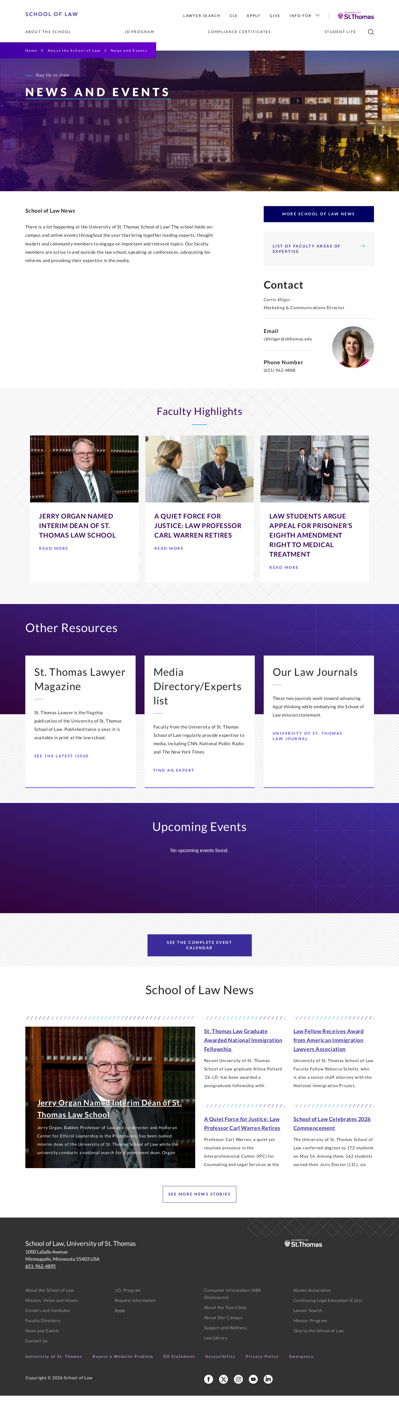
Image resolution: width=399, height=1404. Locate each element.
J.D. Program (128, 1298)
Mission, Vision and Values (51, 1308)
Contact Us (36, 1349)
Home (31, 50)
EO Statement (179, 1364)
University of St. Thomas (53, 1364)
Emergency (301, 1364)
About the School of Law (74, 50)
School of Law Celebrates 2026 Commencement (332, 1132)
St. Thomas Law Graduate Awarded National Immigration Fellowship (243, 1048)
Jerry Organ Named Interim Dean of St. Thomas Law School (109, 1117)
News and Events (42, 1338)
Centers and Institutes (47, 1318)
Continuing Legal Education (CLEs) (328, 1308)
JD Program (139, 31)
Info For (305, 15)
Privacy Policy (262, 1364)
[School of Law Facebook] (208, 1387)
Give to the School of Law (319, 1338)
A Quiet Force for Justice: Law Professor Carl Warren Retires (242, 1132)
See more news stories (199, 1202)
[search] (371, 32)
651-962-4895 (40, 1274)
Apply (253, 15)
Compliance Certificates (239, 31)
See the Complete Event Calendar (199, 953)
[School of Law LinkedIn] (268, 1387)
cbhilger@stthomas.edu (288, 347)
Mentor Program (310, 1328)
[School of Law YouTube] (253, 1387)
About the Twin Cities (225, 1315)
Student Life (340, 31)
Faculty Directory (42, 1328)
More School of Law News (318, 222)
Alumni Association (312, 1298)
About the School (48, 31)
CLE (234, 15)
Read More (56, 558)
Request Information (135, 1308)
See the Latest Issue (64, 764)
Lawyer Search (202, 15)
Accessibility (220, 1364)
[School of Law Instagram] (238, 1387)
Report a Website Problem (123, 1364)
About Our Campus (223, 1325)
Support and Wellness (225, 1335)
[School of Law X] (223, 1387)
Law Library (216, 1346)
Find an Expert (176, 778)
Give (275, 15)
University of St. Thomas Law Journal (312, 744)
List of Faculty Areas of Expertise (319, 257)
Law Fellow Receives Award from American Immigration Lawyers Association (329, 1048)
